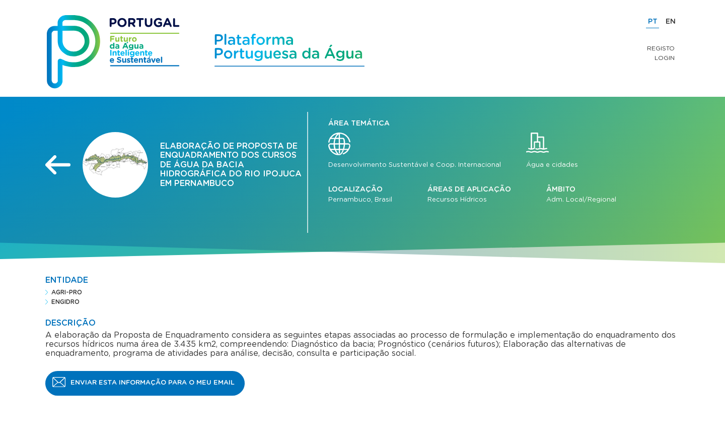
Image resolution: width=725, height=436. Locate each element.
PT (653, 21)
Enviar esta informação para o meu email (152, 383)
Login (665, 58)
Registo (661, 48)
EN (671, 21)
